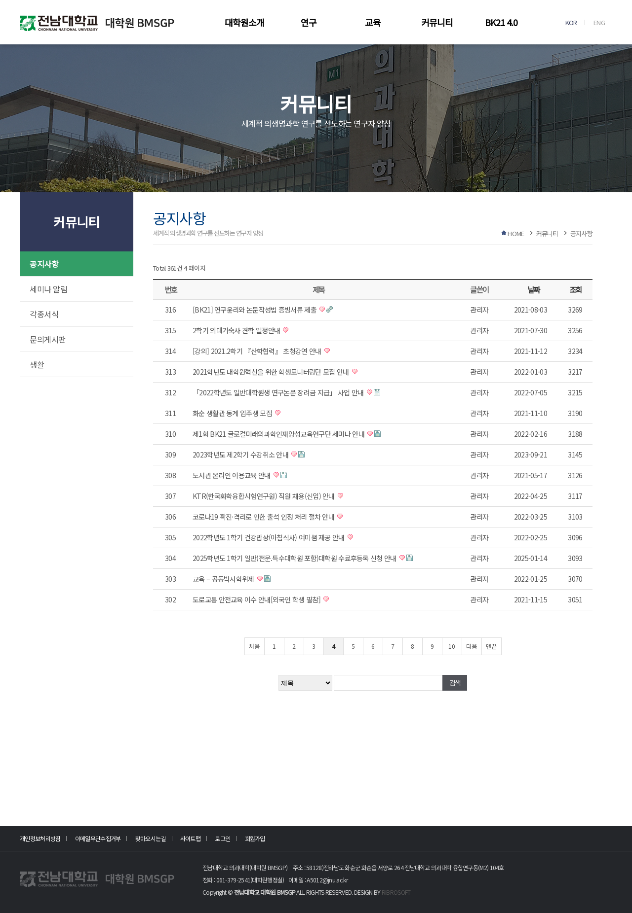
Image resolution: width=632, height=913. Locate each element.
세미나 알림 (48, 289)
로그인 (222, 838)
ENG (599, 22)
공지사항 (44, 264)
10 (451, 646)
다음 (471, 646)
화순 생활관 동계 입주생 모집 (233, 413)
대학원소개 (244, 22)
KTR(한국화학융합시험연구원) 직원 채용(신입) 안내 (264, 496)
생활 (37, 364)
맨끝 (491, 646)
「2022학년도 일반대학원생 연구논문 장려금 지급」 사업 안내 (279, 392)
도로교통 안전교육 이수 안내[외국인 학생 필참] (257, 599)
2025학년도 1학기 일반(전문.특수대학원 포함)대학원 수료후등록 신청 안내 (295, 558)
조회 (575, 289)
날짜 (533, 289)
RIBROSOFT (396, 892)
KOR (571, 22)
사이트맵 (190, 838)
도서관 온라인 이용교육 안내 (232, 475)
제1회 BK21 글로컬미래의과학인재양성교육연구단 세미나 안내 (279, 434)
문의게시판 (48, 339)
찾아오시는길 (150, 838)
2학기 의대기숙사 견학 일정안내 (237, 330)
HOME (516, 233)
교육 (373, 22)
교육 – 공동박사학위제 (224, 579)
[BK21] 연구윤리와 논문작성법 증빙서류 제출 (255, 310)
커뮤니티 (437, 22)
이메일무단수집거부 (98, 838)
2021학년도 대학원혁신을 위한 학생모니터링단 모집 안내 (272, 372)
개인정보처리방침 (40, 838)
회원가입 (255, 838)
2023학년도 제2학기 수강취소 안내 (241, 454)
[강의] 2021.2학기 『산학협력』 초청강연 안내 (258, 351)
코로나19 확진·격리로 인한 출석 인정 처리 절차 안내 (264, 517)
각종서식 (44, 314)
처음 (254, 646)
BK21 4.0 (501, 22)
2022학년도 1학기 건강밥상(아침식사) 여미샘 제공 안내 (269, 537)
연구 (308, 22)
